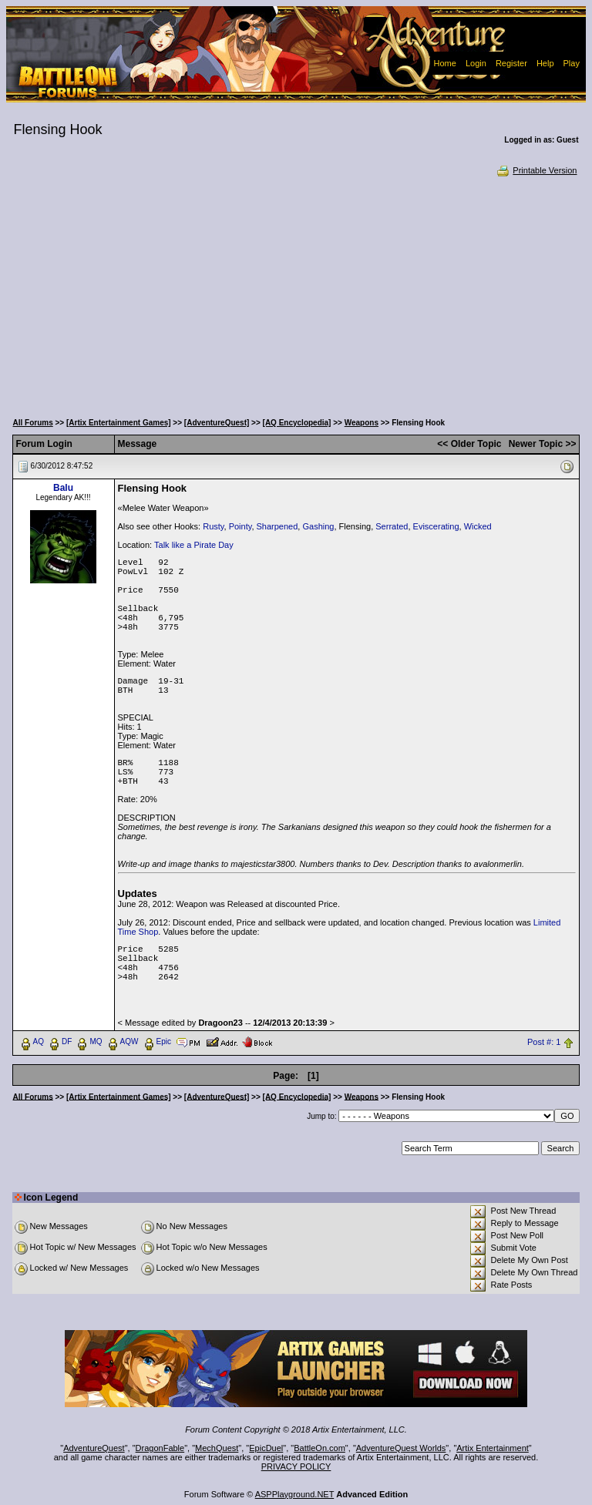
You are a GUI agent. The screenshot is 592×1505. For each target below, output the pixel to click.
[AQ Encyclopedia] (297, 422)
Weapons (361, 422)
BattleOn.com (319, 1448)
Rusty (213, 526)
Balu (63, 487)
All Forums (33, 422)
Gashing (318, 526)
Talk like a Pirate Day (194, 544)
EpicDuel (266, 1448)
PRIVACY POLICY (296, 1466)
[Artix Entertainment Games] (118, 422)
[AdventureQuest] (216, 422)
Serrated (391, 526)
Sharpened (277, 526)
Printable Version (536, 170)
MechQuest (216, 1448)
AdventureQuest (94, 1448)
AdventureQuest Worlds (401, 1448)
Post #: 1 (543, 1041)
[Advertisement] (296, 293)
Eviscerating (436, 526)
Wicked (478, 526)
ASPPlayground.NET (295, 1494)
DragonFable (160, 1448)
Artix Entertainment (492, 1448)
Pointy (240, 526)
